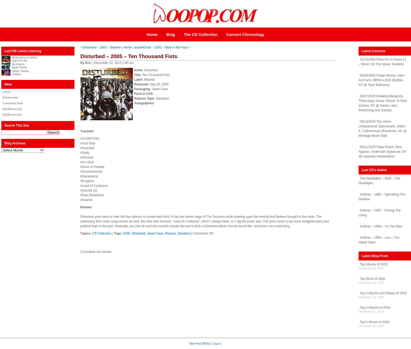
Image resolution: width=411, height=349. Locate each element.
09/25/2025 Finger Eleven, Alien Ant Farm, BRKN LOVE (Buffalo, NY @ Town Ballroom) (381, 80)
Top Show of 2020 (372, 279)
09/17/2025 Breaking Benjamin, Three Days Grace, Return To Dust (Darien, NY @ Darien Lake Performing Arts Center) (383, 103)
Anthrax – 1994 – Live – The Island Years (379, 240)
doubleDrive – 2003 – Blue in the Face (161, 47)
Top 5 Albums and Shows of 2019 (383, 293)
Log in (6, 91)
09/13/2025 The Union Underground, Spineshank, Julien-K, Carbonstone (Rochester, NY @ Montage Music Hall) (383, 129)
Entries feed (10, 97)
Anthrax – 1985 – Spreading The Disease (382, 197)
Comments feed (13, 103)
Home (152, 34)
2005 (126, 233)
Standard (183, 233)
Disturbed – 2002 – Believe (102, 47)
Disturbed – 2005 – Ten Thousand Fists (128, 56)
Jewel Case (155, 233)
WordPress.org (12, 109)
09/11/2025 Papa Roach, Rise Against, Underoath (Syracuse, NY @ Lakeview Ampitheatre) (383, 151)
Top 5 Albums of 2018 (375, 307)
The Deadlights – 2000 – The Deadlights (380, 181)
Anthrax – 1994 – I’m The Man (381, 226)
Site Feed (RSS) (199, 343)
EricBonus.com (12, 114)
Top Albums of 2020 (373, 264)
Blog (170, 34)
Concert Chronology (245, 34)
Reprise (170, 233)
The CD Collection (201, 34)
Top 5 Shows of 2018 (374, 322)
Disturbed (138, 233)
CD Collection (101, 233)
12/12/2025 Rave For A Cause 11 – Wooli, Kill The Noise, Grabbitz (382, 62)
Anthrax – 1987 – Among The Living (380, 213)
